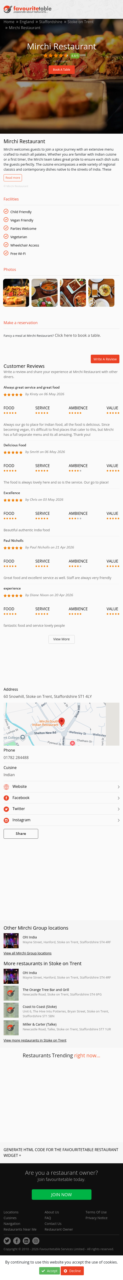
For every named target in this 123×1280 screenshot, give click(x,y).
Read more (12, 178)
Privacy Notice (96, 1218)
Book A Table (61, 70)
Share (21, 834)
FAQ (48, 1218)
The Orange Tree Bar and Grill (46, 990)
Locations (11, 1212)
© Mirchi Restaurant (16, 186)
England (27, 22)
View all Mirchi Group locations (28, 953)
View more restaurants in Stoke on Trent (35, 1040)
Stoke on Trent (81, 22)
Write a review (105, 359)
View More (61, 639)
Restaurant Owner (59, 1229)
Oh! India (30, 937)
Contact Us (53, 1223)
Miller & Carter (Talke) (39, 1024)
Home (9, 22)
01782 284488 (16, 757)
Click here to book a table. (77, 335)
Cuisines (10, 1218)
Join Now (61, 1194)
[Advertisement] (61, 664)
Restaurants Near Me (20, 1229)
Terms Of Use (96, 1212)
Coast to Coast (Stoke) (40, 1007)
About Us (52, 1212)
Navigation (12, 1223)
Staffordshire (50, 22)
